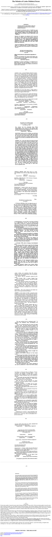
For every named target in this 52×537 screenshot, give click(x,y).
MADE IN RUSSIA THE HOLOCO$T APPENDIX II (14, 532)
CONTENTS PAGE (7, 534)
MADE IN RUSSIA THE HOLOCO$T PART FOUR (12, 533)
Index (1, 535)
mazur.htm (27, 14)
